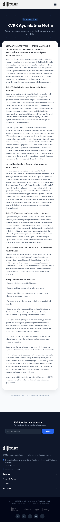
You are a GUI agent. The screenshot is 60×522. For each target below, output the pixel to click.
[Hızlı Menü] (55, 4)
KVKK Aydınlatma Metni (17, 504)
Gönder (48, 431)
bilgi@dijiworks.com (12, 469)
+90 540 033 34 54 (12, 466)
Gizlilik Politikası (32, 504)
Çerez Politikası (45, 504)
